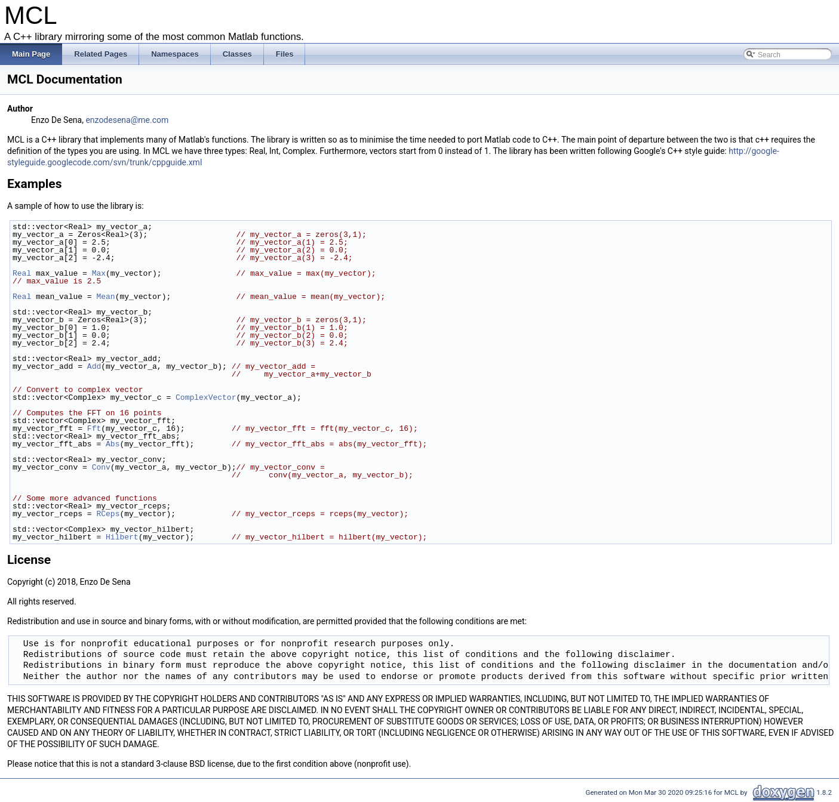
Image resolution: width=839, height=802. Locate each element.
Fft (94, 428)
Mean (105, 296)
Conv (101, 467)
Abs (112, 444)
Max (99, 273)
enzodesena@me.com (126, 120)
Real (22, 273)
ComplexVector (206, 397)
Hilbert (122, 537)
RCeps (107, 513)
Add (94, 366)
